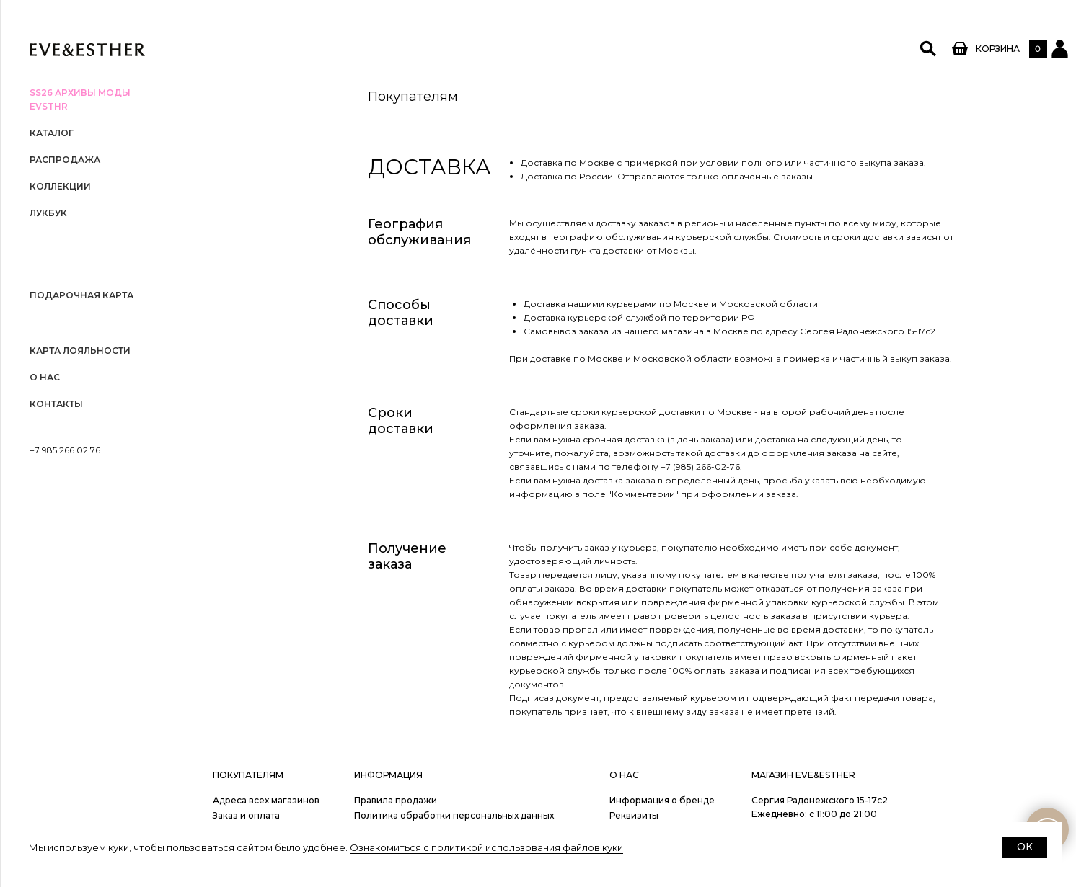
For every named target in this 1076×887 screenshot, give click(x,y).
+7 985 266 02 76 (65, 450)
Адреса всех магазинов (266, 800)
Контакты (56, 403)
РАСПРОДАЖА (65, 159)
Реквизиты (633, 815)
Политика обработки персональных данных (454, 815)
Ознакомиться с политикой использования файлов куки (486, 847)
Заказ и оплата (246, 815)
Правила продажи (395, 800)
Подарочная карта (81, 295)
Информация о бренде (662, 800)
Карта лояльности (80, 350)
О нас (45, 377)
